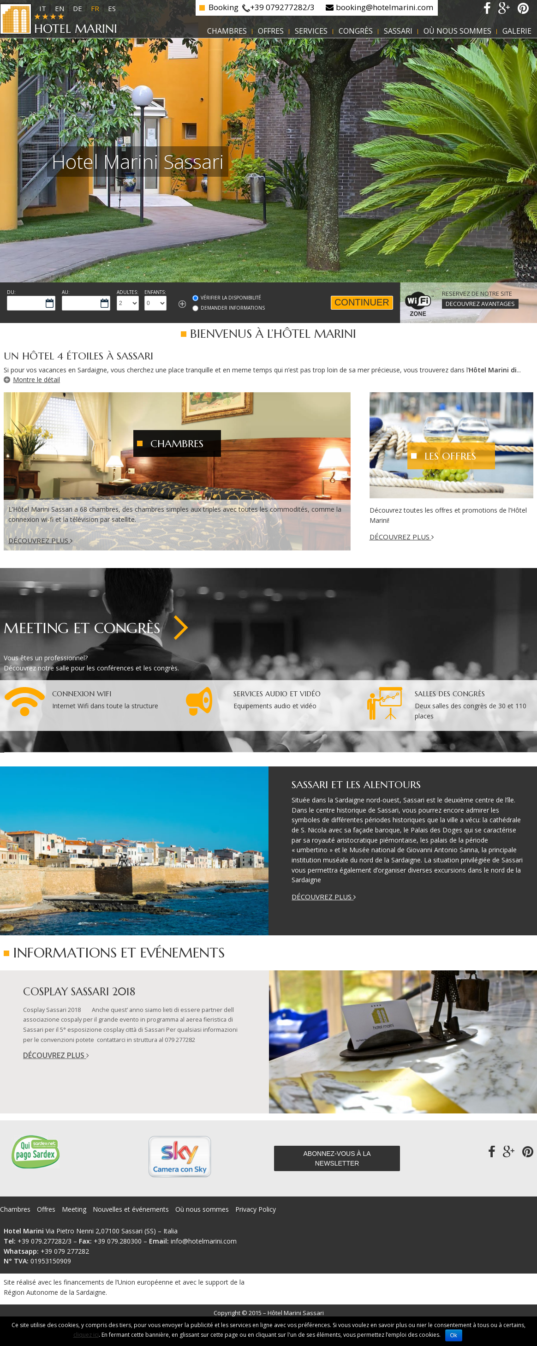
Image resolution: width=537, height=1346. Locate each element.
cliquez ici (86, 1335)
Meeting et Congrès (82, 628)
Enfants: (155, 292)
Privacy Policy (255, 1209)
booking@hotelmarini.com (384, 7)
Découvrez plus (40, 540)
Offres (271, 31)
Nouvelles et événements (131, 1209)
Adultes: (127, 292)
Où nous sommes (457, 31)
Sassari (398, 31)
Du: (11, 292)
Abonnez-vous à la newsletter (336, 1158)
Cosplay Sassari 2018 (79, 991)
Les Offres (450, 456)
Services (311, 31)
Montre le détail (36, 379)
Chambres (227, 31)
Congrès (356, 31)
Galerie (516, 31)
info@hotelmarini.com (204, 1241)
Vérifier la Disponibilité (231, 297)
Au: (66, 292)
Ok (453, 1335)
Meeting (74, 1209)
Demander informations (233, 308)
